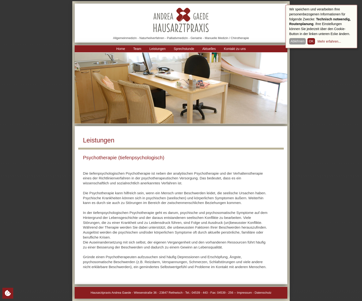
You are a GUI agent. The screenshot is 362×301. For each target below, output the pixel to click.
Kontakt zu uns (235, 49)
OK (311, 41)
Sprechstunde (184, 49)
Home (120, 49)
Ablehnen (298, 41)
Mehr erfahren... (329, 41)
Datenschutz (262, 292)
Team (137, 49)
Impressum (244, 292)
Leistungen (157, 49)
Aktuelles (209, 49)
